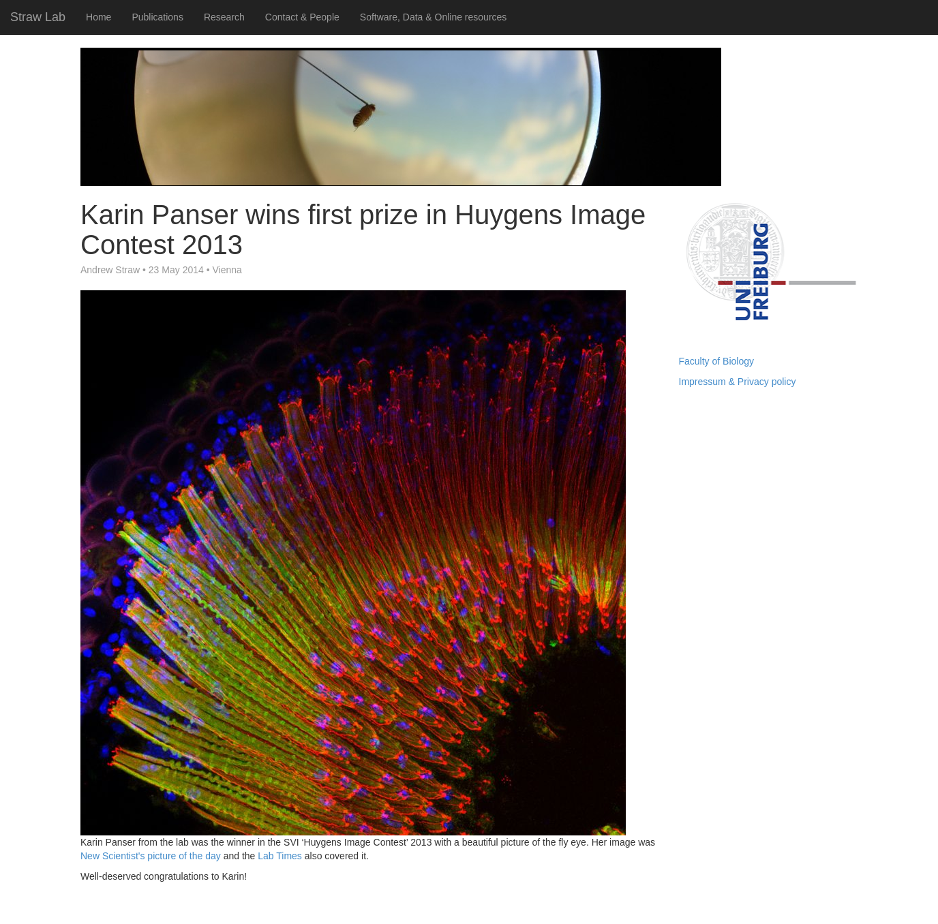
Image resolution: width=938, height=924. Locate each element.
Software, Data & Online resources (433, 17)
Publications (157, 17)
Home (98, 17)
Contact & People (302, 17)
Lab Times (280, 855)
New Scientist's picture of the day (150, 855)
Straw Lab (37, 17)
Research (224, 17)
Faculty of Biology (717, 361)
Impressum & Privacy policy (737, 381)
